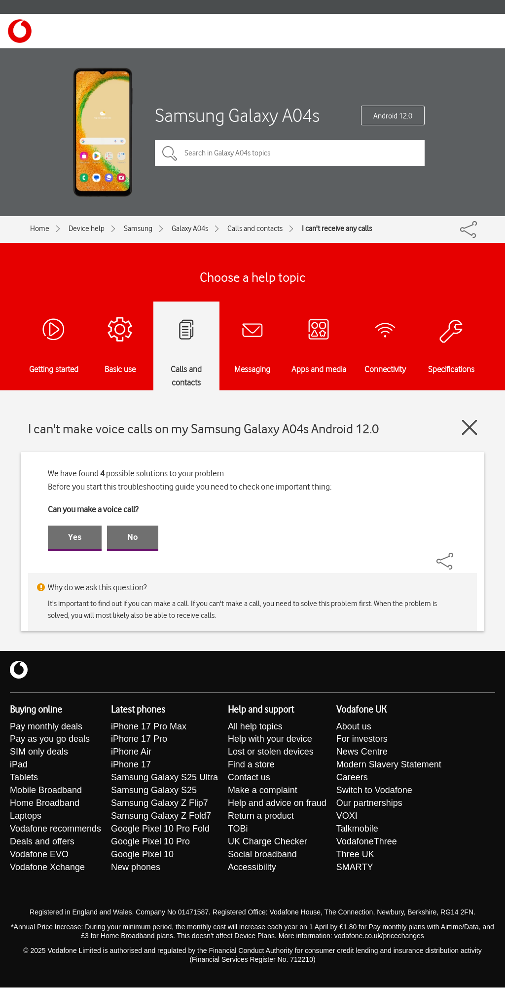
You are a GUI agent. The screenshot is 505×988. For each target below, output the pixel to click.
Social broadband (262, 855)
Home (39, 228)
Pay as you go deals (50, 740)
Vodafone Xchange (47, 868)
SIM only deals (39, 753)
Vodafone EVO (39, 855)
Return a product (261, 817)
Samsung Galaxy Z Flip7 (159, 804)
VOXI (347, 817)
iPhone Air (131, 753)
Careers (352, 778)
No (132, 537)
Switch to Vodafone (374, 791)
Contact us (249, 778)
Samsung (138, 228)
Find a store (251, 765)
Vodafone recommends (55, 830)
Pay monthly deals (46, 727)
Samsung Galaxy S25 (154, 791)
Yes (74, 537)
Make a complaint (262, 791)
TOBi (238, 830)
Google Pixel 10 (142, 855)
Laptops (25, 817)
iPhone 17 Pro (139, 740)
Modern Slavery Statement (388, 765)
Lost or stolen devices (271, 753)
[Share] (456, 556)
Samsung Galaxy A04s (237, 115)
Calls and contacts (255, 228)
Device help (87, 228)
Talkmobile (357, 830)
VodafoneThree (366, 842)
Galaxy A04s (190, 228)
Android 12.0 (392, 116)
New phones (135, 868)
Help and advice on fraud (277, 804)
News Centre (362, 753)
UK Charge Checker (267, 842)
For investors (362, 740)
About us (353, 727)
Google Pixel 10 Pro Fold (160, 830)
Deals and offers (42, 842)
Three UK (355, 855)
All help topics (255, 727)
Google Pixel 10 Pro (150, 842)
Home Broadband (44, 804)
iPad (19, 765)
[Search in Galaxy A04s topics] (290, 153)
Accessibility (252, 868)
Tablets (24, 778)
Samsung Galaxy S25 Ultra (164, 778)
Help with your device (270, 740)
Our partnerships (369, 804)
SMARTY (354, 868)
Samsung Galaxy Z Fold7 (161, 817)
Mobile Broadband (46, 791)
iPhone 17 (131, 765)
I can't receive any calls (337, 228)
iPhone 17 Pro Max (148, 727)
